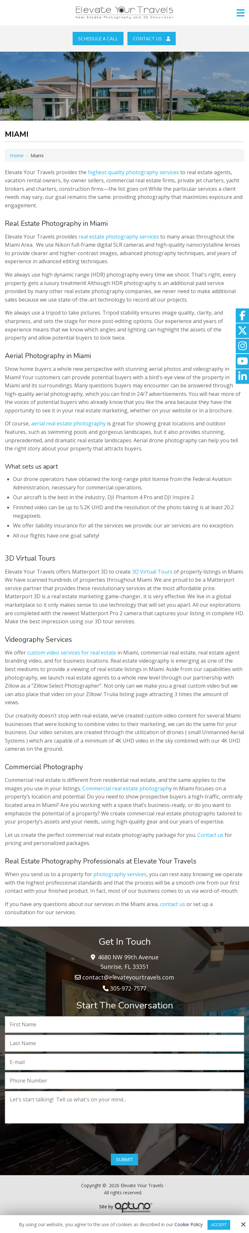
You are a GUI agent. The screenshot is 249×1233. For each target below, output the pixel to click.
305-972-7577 (128, 988)
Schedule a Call (98, 38)
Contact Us (151, 38)
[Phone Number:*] (124, 1080)
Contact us (210, 834)
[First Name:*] (124, 1024)
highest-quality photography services (134, 172)
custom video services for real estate (71, 652)
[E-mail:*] (124, 1062)
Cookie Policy (188, 1224)
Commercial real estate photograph (125, 788)
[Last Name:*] (124, 1043)
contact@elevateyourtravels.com (128, 977)
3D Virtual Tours (152, 571)
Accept (219, 1225)
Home (17, 155)
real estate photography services (118, 236)
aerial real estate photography (68, 423)
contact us (172, 904)
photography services (120, 874)
